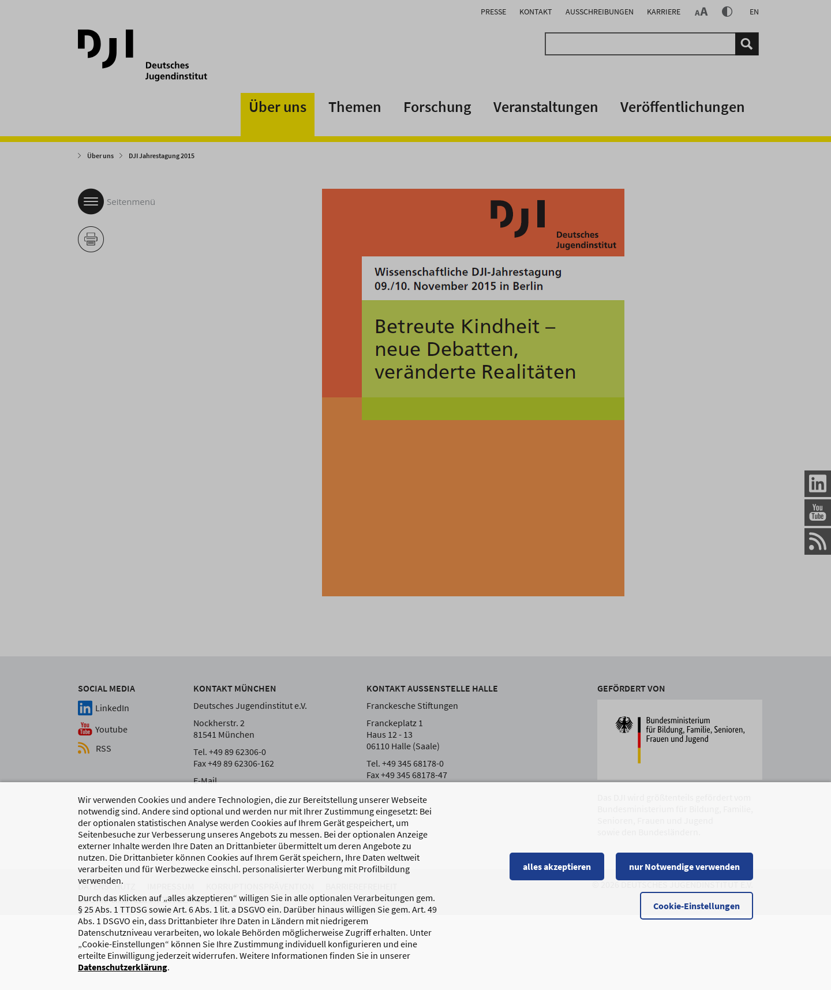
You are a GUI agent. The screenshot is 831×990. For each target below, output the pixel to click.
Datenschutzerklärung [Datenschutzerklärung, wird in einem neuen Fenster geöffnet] (122, 968)
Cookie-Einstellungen (696, 907)
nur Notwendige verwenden (684, 867)
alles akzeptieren (557, 867)
